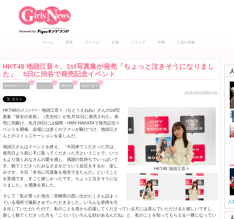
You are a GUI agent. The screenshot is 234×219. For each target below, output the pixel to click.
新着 (69, 42)
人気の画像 (186, 42)
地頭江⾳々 (89, 86)
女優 (115, 42)
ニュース (44, 86)
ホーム (48, 42)
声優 (161, 42)
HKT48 (66, 86)
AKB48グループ (16, 86)
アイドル (92, 42)
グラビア (138, 42)
